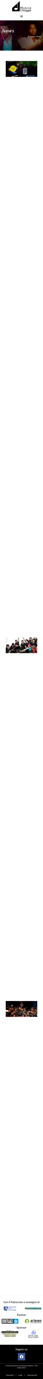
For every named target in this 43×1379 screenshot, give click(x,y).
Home (32, 37)
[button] (21, 16)
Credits (20, 1375)
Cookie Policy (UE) (32, 1375)
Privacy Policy (10, 1375)
